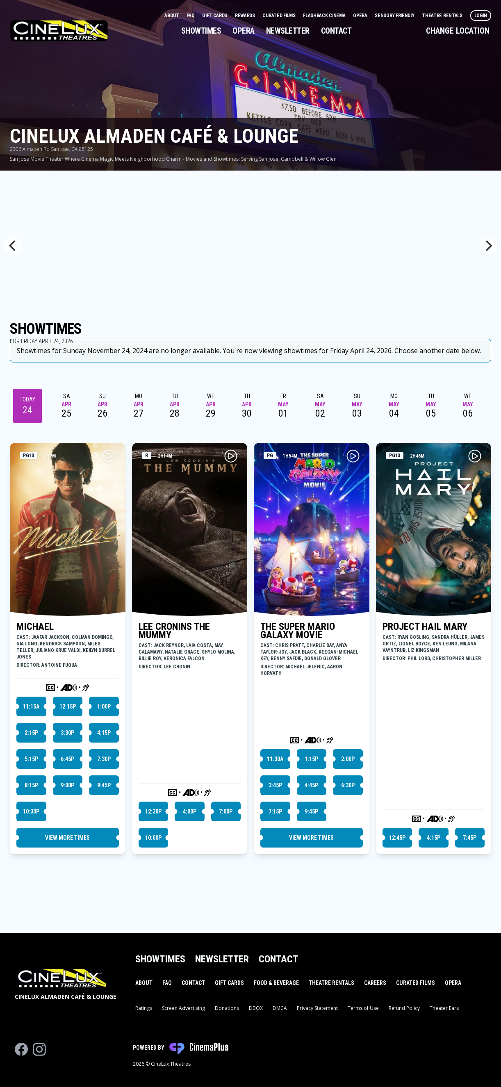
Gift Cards (215, 15)
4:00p (189, 811)
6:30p (348, 785)
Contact (336, 31)
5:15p (31, 759)
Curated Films (279, 15)
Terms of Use (363, 1008)
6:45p (67, 759)
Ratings (143, 1008)
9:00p (67, 785)
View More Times (67, 837)
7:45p (469, 837)
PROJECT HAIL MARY (425, 626)
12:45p (397, 837)
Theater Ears (444, 1008)
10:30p (31, 811)
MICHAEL (35, 626)
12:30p (153, 811)
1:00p (104, 706)
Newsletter (288, 31)
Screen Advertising (183, 1008)
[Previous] (13, 246)
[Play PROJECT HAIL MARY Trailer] (474, 456)
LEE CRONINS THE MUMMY (174, 630)
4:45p (311, 785)
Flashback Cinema (324, 15)
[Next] (488, 246)
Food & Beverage (276, 983)
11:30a (275, 759)
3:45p (275, 785)
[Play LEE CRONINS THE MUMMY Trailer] (230, 456)
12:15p (67, 706)
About (172, 15)
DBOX (256, 1008)
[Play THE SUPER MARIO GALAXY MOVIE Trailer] (353, 456)
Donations (227, 1008)
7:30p (104, 759)
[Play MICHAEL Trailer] (109, 456)
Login (480, 15)
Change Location (458, 31)
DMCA (280, 1008)
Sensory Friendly (395, 15)
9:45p (104, 785)
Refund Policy (404, 1008)
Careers (375, 983)
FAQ (191, 15)
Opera (360, 15)
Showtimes (201, 31)
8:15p (31, 785)
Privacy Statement (317, 1008)
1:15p (311, 759)
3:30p (67, 732)
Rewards (245, 15)
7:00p (225, 811)
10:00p (153, 837)
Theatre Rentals (442, 15)
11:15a (31, 706)
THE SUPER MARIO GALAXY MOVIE (297, 630)
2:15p (31, 732)
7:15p (275, 811)
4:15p (104, 732)
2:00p (348, 759)
